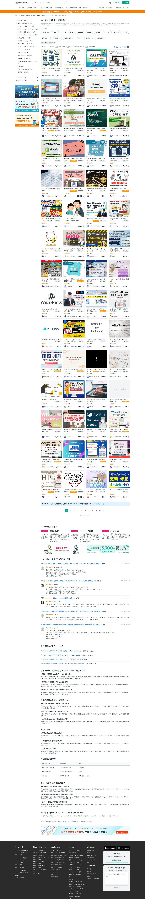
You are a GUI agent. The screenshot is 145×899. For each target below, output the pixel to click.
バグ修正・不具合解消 (46, 816)
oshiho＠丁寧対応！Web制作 (117, 436)
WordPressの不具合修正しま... (73, 188)
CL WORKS (46, 436)
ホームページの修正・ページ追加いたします (55, 659)
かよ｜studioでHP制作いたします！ (49, 466)
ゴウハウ (91, 406)
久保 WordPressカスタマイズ (94, 466)
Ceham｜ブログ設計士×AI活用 (94, 226)
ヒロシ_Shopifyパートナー (49, 165)
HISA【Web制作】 (93, 436)
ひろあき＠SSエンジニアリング (49, 75)
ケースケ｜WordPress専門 (117, 165)
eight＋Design (115, 226)
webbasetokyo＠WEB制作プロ (49, 135)
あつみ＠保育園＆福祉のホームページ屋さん (94, 496)
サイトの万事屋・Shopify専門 (94, 135)
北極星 (68, 496)
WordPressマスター (93, 196)
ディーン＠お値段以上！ (117, 346)
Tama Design (47, 496)
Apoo (45, 256)
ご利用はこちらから (98, 504)
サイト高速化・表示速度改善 (77, 816)
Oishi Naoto (46, 105)
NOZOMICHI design (116, 376)
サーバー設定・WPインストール (112, 816)
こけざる (69, 406)
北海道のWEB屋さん (116, 196)
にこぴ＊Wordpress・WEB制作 (72, 196)
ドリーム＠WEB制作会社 (49, 406)
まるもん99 (46, 226)
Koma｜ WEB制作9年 (72, 346)
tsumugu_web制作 (116, 105)
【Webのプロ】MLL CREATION (72, 376)
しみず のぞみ (115, 286)
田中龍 (45, 316)
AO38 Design (115, 316)
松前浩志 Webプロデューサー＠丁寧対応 (94, 376)
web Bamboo (70, 436)
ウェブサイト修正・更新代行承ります (53, 655)
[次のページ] (103, 510)
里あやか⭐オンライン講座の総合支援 (72, 256)
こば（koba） (92, 165)
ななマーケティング (48, 346)
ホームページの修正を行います (119, 489)
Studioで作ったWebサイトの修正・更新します (56, 651)
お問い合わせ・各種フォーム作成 (94, 816)
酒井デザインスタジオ (72, 316)
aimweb (114, 256)
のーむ (68, 466)
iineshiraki (69, 105)
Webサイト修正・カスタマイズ (45, 15)
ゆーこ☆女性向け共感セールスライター (72, 135)
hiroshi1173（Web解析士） (49, 286)
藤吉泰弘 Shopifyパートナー (94, 105)
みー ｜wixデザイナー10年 (117, 75)
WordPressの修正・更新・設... (96, 219)
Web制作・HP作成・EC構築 (28, 15)
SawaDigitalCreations (117, 135)
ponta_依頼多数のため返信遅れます (49, 196)
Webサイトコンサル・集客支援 (61, 816)
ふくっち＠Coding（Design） (94, 286)
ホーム (16, 15)
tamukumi (69, 226)
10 (100, 511)
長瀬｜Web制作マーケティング (117, 496)
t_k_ (68, 75)
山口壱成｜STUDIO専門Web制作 (94, 75)
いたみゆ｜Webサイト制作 (117, 466)
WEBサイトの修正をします (50, 399)
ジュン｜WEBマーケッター (94, 316)
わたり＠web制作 (71, 165)
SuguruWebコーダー (49, 376)
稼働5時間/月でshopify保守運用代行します (55, 663)
